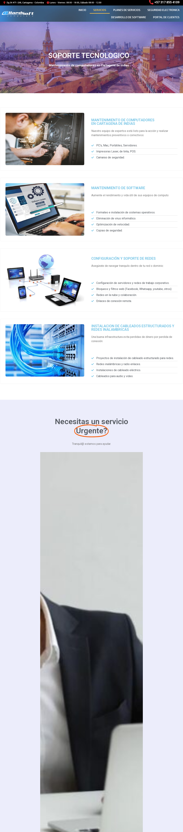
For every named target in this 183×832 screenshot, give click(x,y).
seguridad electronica (163, 9)
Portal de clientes (166, 17)
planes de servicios (126, 9)
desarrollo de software (128, 17)
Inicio (82, 9)
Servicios (99, 9)
